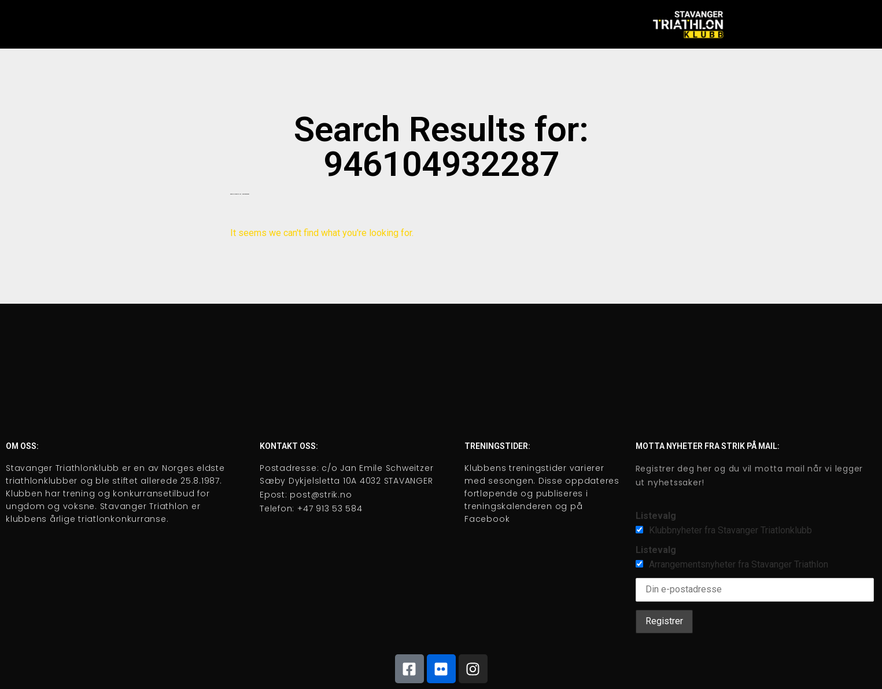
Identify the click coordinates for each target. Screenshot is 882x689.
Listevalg (656, 515)
